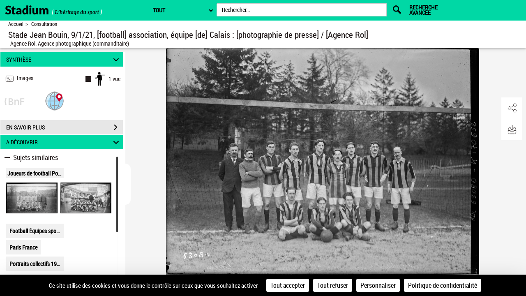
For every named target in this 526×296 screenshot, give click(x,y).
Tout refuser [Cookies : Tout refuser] (332, 285)
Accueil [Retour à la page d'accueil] (15, 24)
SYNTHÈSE (64, 59)
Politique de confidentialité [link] (442, 285)
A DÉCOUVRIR (64, 142)
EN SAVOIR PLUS (64, 127)
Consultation (44, 24)
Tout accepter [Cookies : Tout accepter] (287, 285)
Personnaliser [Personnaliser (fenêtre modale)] (378, 285)
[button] (54, 100)
